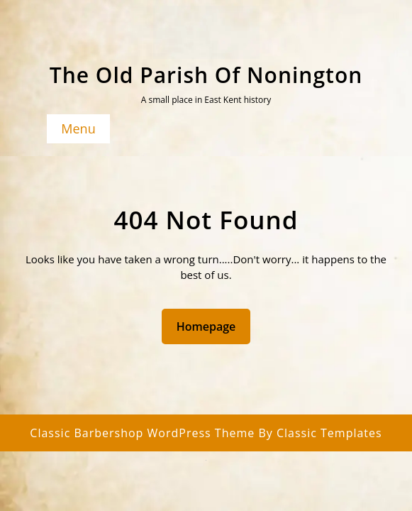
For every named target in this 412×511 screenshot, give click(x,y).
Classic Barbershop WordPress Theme (144, 433)
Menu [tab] (78, 128)
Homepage (212, 325)
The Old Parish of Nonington (206, 74)
